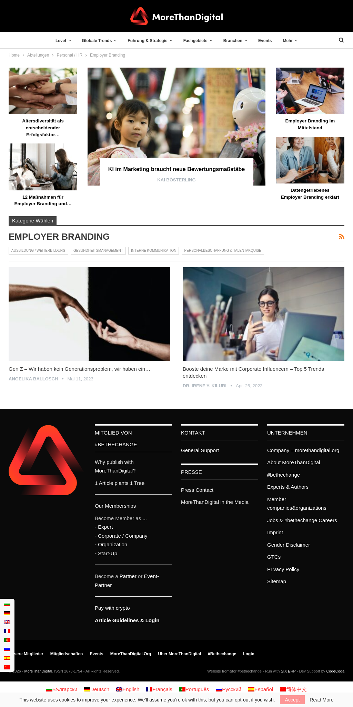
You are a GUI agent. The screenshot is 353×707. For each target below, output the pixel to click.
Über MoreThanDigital (179, 653)
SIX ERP (288, 671)
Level (56, 40)
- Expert (104, 527)
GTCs (274, 557)
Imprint (275, 532)
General (190, 450)
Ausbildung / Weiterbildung (38, 250)
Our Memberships (115, 506)
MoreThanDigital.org (130, 653)
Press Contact (197, 490)
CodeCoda (335, 671)
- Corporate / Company (121, 536)
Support (210, 450)
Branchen (234, 40)
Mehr (292, 40)
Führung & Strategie (146, 40)
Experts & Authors (288, 487)
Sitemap (276, 581)
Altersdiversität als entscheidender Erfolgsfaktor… (42, 127)
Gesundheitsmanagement (98, 250)
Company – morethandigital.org (303, 450)
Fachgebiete (195, 40)
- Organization (111, 544)
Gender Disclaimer (288, 545)
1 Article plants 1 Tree (119, 483)
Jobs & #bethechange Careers (302, 520)
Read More (321, 699)
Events (267, 40)
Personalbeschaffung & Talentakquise (222, 250)
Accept (292, 700)
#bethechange (283, 475)
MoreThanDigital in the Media (215, 502)
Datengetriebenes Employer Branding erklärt (310, 196)
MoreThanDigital (38, 671)
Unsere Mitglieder (26, 653)
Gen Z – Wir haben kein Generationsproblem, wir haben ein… (79, 369)
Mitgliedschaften (66, 653)
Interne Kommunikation (153, 250)
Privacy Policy (283, 569)
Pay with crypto (112, 608)
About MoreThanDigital (293, 462)
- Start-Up (106, 553)
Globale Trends (94, 40)
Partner (128, 576)
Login (248, 653)
